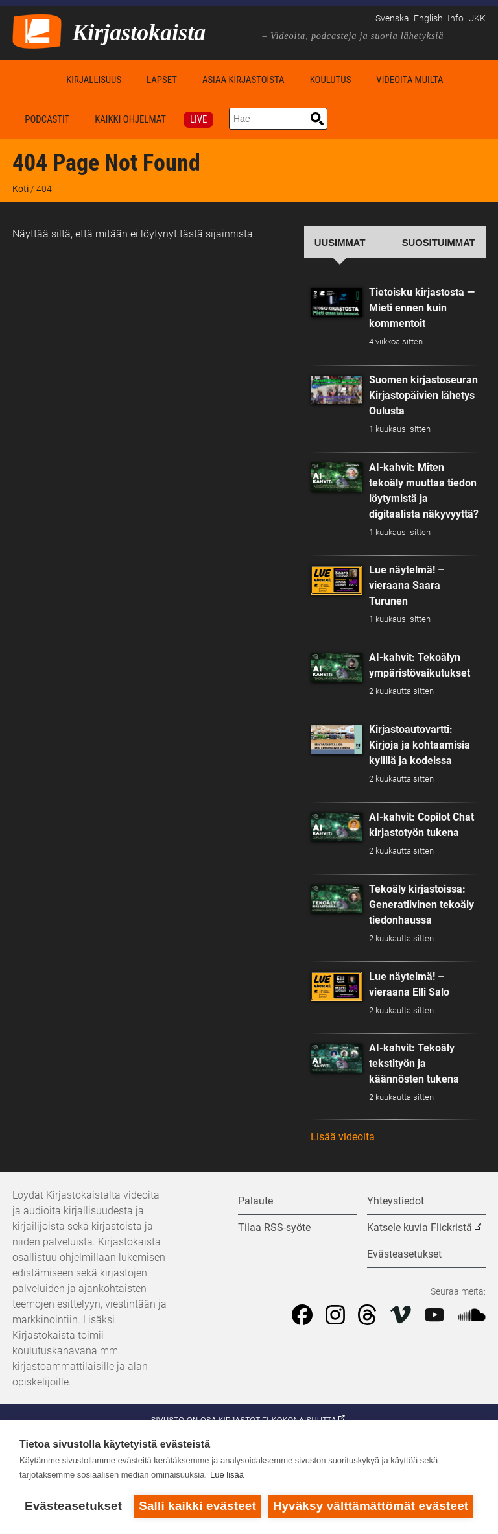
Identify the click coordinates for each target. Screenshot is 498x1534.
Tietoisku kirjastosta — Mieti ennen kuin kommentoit (422, 308)
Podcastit (47, 119)
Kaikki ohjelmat (130, 119)
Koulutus (330, 80)
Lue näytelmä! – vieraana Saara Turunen (406, 585)
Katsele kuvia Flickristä (419, 1227)
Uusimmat (340, 242)
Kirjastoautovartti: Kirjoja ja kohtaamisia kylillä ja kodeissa (419, 745)
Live (198, 119)
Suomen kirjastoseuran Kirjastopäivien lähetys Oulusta (423, 395)
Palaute (255, 1201)
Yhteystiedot (395, 1201)
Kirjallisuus (93, 80)
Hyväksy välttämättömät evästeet (371, 1506)
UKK (477, 18)
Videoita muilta (409, 80)
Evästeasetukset (73, 1506)
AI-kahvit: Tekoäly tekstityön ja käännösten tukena (414, 1063)
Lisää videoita (343, 1137)
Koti (33, 79)
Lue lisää (227, 1475)
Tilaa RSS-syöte (274, 1227)
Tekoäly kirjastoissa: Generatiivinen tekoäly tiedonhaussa (421, 904)
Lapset (162, 80)
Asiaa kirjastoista (243, 80)
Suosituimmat (438, 242)
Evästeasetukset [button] (404, 1254)
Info (455, 18)
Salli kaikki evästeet (197, 1506)
